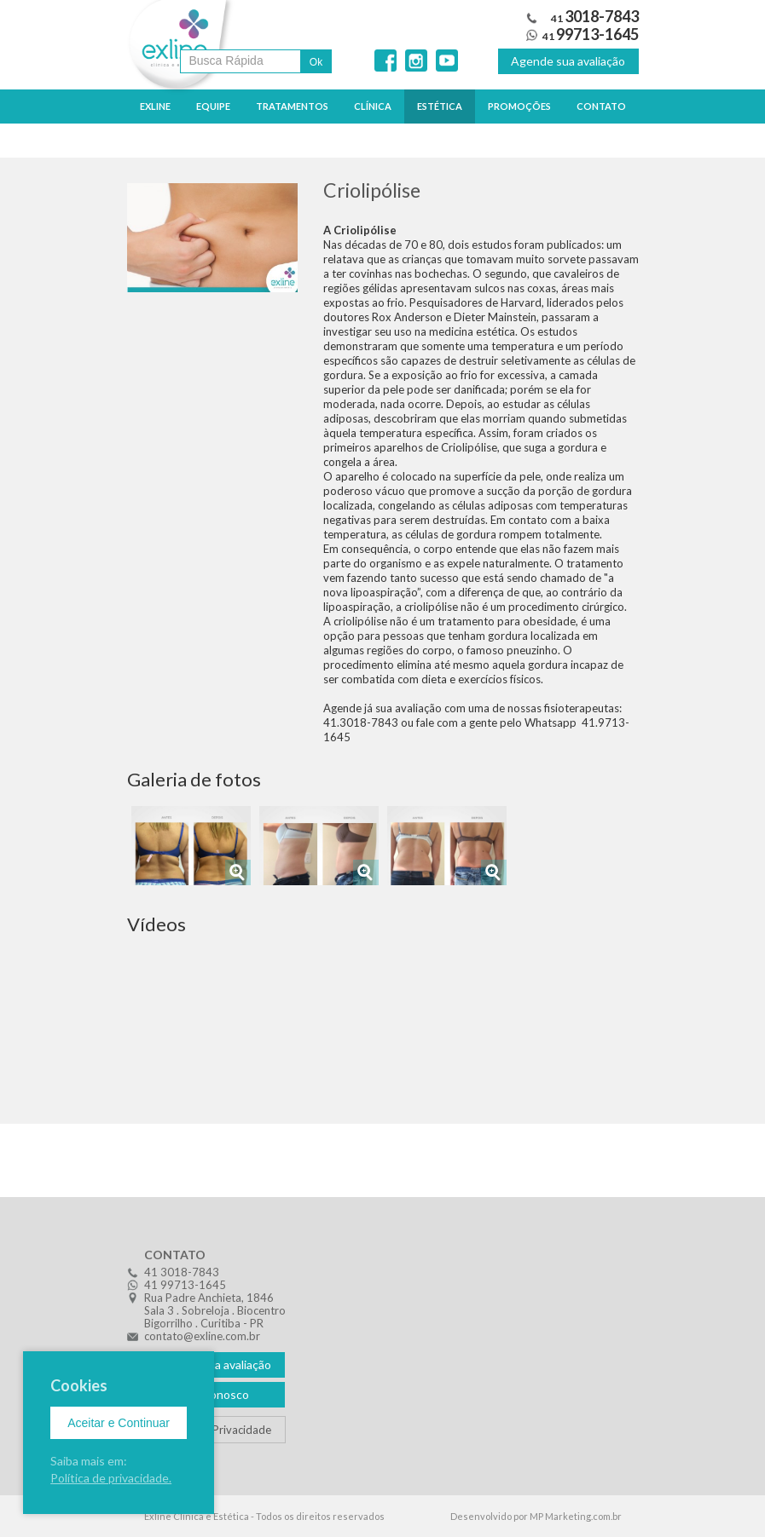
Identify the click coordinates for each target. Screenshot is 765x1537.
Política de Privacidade (214, 1429)
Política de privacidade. (110, 1478)
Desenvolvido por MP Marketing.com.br (536, 1516)
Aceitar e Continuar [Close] (118, 1423)
